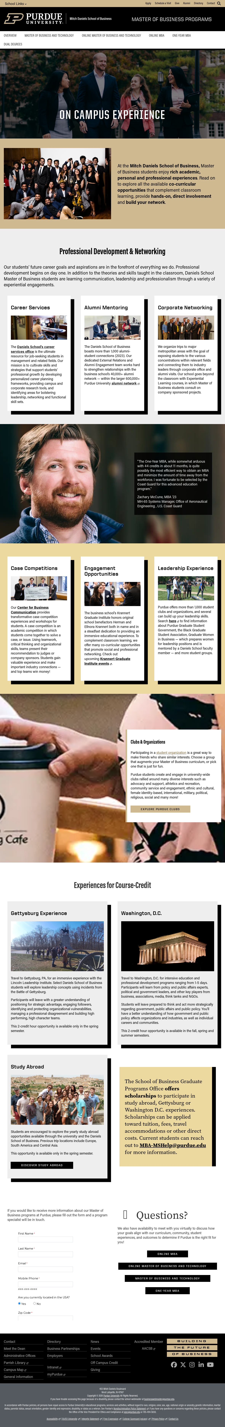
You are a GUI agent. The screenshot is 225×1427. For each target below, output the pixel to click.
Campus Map (13, 1369)
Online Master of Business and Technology (111, 35)
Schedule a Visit (163, 3)
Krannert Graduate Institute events (107, 661)
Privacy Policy (158, 1419)
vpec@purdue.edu (132, 1412)
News (95, 1341)
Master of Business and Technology (49, 35)
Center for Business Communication (30, 609)
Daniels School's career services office (32, 349)
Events (95, 1348)
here (172, 620)
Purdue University (111, 1395)
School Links (15, 3)
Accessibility (52, 1419)
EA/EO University (69, 1419)
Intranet (52, 1367)
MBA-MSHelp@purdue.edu (173, 1145)
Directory (198, 3)
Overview (10, 35)
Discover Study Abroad (42, 1165)
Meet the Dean (14, 1348)
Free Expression (110, 1419)
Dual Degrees (13, 44)
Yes (23, 1304)
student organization (171, 752)
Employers (55, 1355)
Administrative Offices (19, 1355)
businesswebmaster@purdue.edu (159, 1399)
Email (22, 1263)
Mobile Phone (28, 1278)
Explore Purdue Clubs (160, 809)
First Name (25, 1233)
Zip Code (24, 1313)
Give (177, 3)
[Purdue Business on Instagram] (192, 1364)
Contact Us (173, 1419)
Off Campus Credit (104, 1362)
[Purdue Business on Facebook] (174, 1364)
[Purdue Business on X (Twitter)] (183, 1364)
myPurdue (54, 1374)
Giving (95, 1369)
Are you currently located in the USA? (44, 1297)
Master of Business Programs (172, 19)
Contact (211, 3)
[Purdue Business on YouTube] (210, 1364)
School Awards (102, 1355)
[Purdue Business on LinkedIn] (201, 1364)
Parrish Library (15, 1362)
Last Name (25, 1248)
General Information (18, 1376)
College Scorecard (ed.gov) (135, 1419)
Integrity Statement (90, 1419)
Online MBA (156, 35)
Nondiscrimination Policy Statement (130, 1408)
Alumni (186, 3)
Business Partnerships (63, 1348)
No (39, 1304)
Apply (148, 3)
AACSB (147, 1348)
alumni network (124, 383)
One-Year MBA (181, 35)
